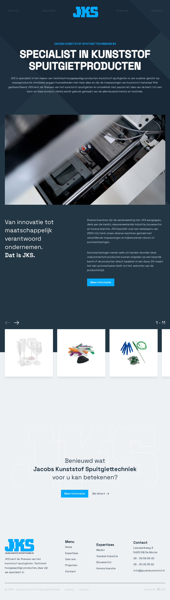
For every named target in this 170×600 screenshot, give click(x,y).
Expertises (48, 12)
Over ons (13, 12)
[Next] (16, 322)
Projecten (122, 12)
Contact (156, 12)
